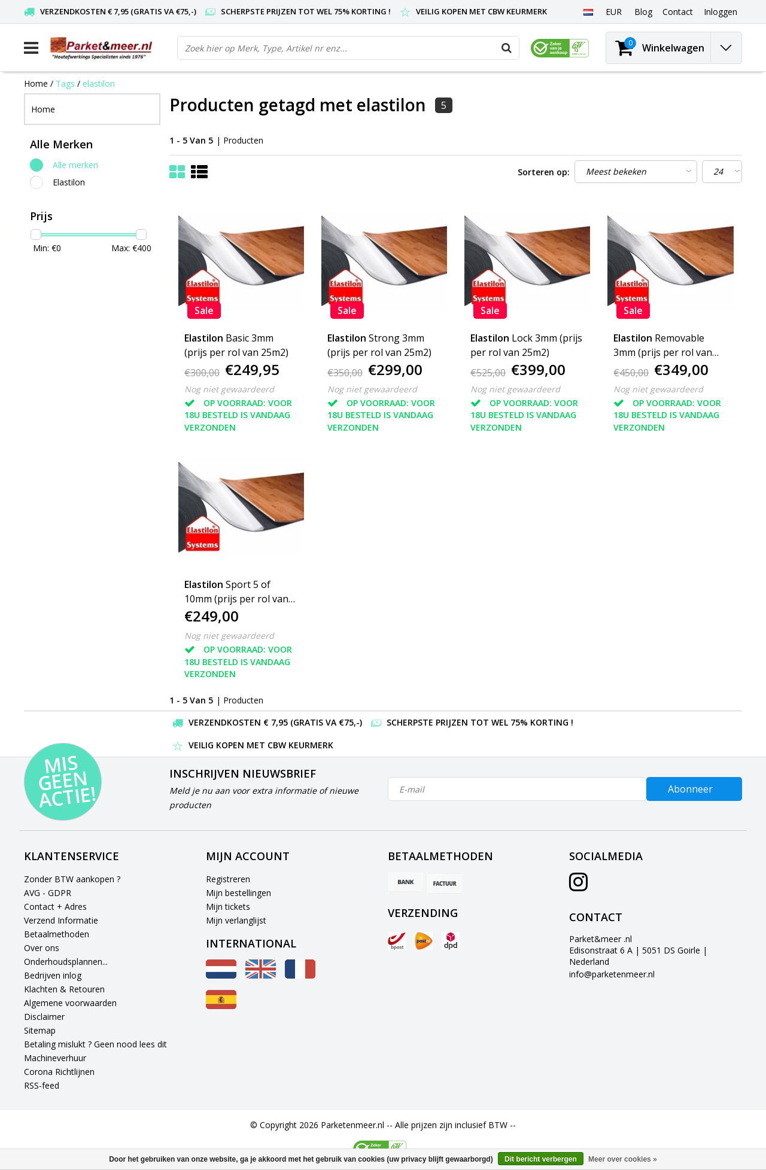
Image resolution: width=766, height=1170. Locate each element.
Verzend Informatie (61, 920)
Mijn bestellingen (238, 892)
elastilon (99, 83)
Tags (65, 83)
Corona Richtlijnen (59, 1071)
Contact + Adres (55, 906)
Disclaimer (44, 1016)
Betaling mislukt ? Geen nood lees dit (95, 1044)
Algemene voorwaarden (70, 1002)
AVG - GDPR (47, 892)
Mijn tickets (228, 906)
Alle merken (75, 164)
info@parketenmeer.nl (612, 974)
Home (36, 83)
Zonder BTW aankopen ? (72, 879)
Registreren (228, 879)
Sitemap (40, 1030)
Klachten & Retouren (64, 989)
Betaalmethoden (56, 934)
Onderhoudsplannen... (66, 961)
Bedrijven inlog (52, 975)
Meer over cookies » (622, 1159)
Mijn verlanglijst (236, 920)
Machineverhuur (55, 1058)
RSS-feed (41, 1085)
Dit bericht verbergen (540, 1159)
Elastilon (69, 182)
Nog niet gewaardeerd (229, 389)
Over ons (41, 947)
